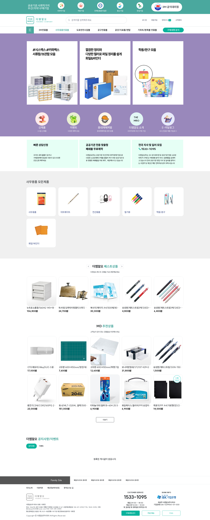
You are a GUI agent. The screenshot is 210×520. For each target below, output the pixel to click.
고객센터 (178, 20)
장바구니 (166, 20)
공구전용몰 (102, 30)
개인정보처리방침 (53, 488)
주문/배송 (151, 513)
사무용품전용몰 (62, 30)
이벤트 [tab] (41, 446)
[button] (136, 119)
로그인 (144, 20)
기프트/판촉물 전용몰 (147, 30)
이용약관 (40, 488)
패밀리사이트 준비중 (80, 480)
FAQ (171, 513)
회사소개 (29, 488)
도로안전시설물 (83, 30)
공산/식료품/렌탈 (122, 30)
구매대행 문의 (173, 30)
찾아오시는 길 (68, 488)
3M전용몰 (43, 30)
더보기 (105, 420)
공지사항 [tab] (31, 446)
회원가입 (154, 20)
